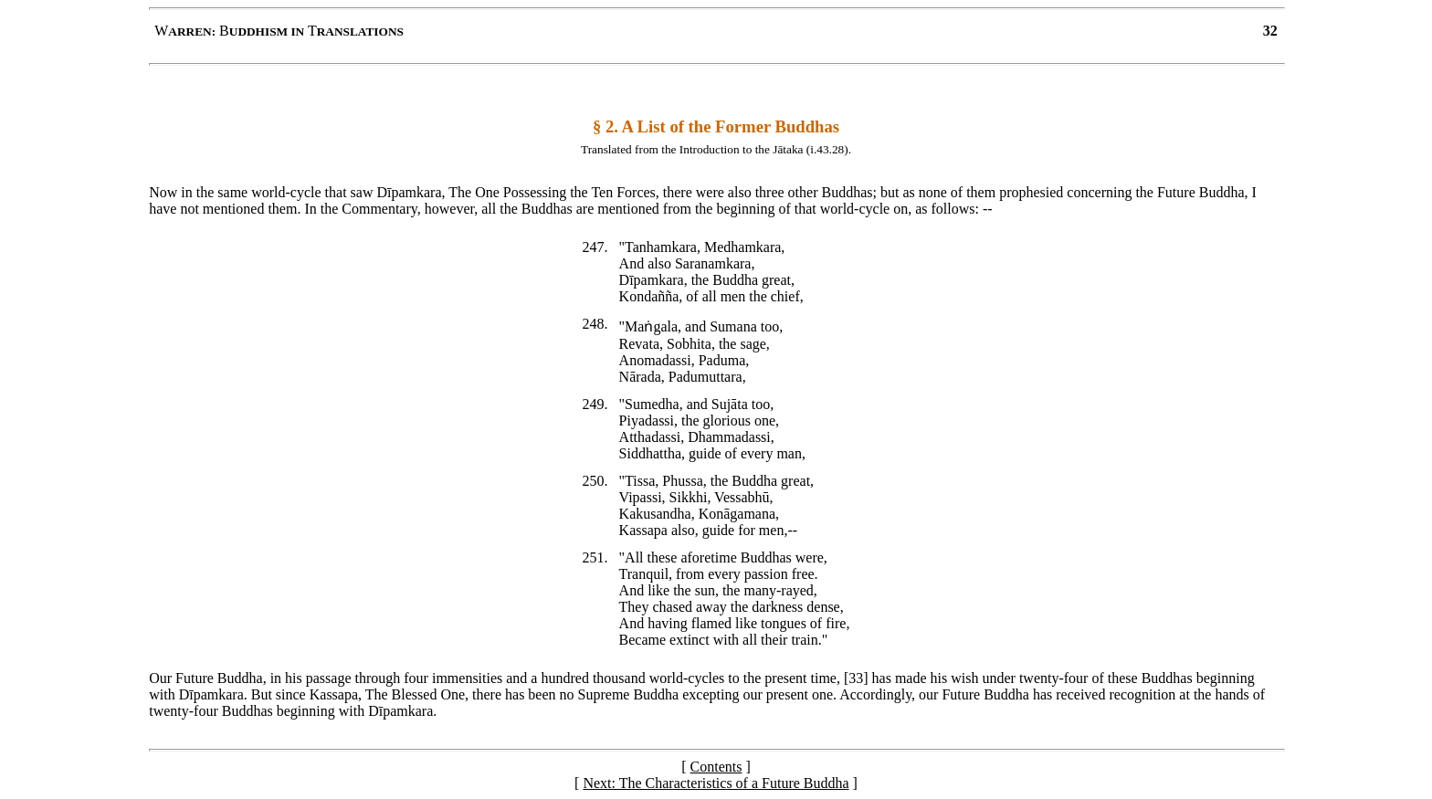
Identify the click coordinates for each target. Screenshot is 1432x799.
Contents (716, 766)
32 (1270, 30)
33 (855, 678)
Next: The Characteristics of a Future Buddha (715, 783)
